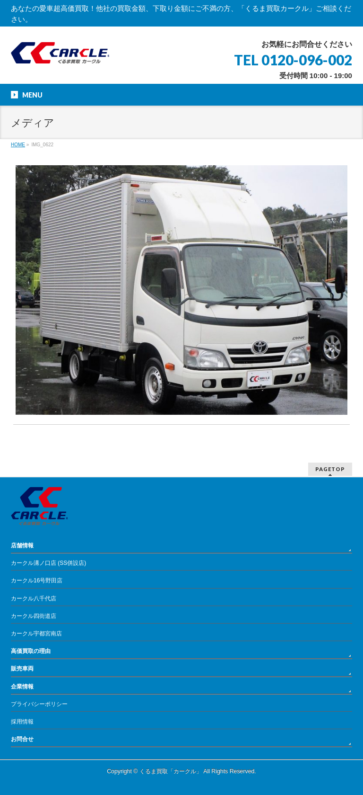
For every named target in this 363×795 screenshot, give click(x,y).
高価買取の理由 (31, 651)
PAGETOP (330, 469)
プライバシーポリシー (39, 704)
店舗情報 (22, 545)
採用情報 (22, 721)
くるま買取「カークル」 (170, 771)
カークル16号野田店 (36, 580)
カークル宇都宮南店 (36, 633)
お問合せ (22, 739)
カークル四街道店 (33, 616)
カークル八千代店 (33, 598)
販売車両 (22, 668)
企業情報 (22, 686)
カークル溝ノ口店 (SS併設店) (48, 563)
